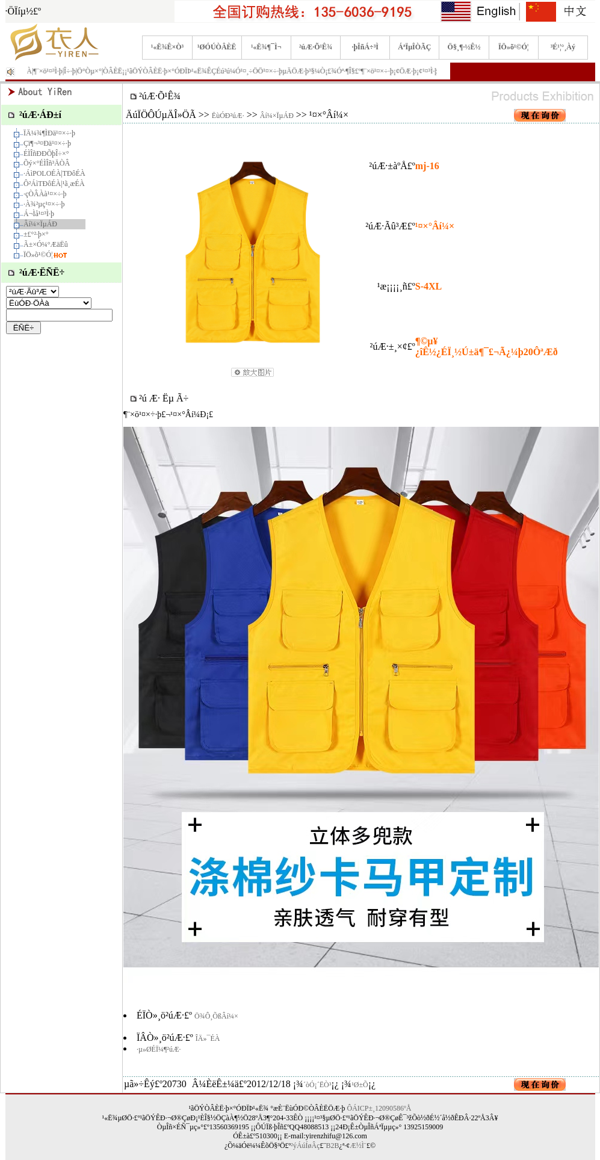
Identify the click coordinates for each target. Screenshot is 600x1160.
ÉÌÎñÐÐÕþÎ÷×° (46, 153)
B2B (332, 1145)
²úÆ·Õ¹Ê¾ (315, 47)
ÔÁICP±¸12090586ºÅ (379, 1108)
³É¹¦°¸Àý (563, 47)
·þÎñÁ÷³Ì (365, 47)
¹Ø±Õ (359, 1085)
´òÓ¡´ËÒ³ (317, 1085)
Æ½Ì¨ (358, 1145)
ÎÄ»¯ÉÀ (208, 1038)
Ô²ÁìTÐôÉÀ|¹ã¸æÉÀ (54, 183)
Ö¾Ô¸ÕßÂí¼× (216, 1016)
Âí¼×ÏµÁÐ (40, 224)
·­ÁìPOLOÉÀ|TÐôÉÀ (54, 173)
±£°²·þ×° (36, 234)
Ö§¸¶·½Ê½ (464, 47)
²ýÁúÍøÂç (305, 1145)
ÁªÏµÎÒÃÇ (414, 47)
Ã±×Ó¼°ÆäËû (45, 244)
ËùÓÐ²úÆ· (228, 115)
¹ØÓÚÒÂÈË (217, 47)
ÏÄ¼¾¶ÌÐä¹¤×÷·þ (49, 133)
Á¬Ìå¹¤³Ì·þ (38, 213)
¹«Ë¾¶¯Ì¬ (266, 47)
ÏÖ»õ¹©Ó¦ (513, 47)
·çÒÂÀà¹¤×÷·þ (45, 194)
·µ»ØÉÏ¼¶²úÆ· (159, 1049)
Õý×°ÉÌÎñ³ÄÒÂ (46, 163)
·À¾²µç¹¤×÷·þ (43, 204)
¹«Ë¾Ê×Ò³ (167, 47)
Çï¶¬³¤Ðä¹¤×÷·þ (47, 143)
